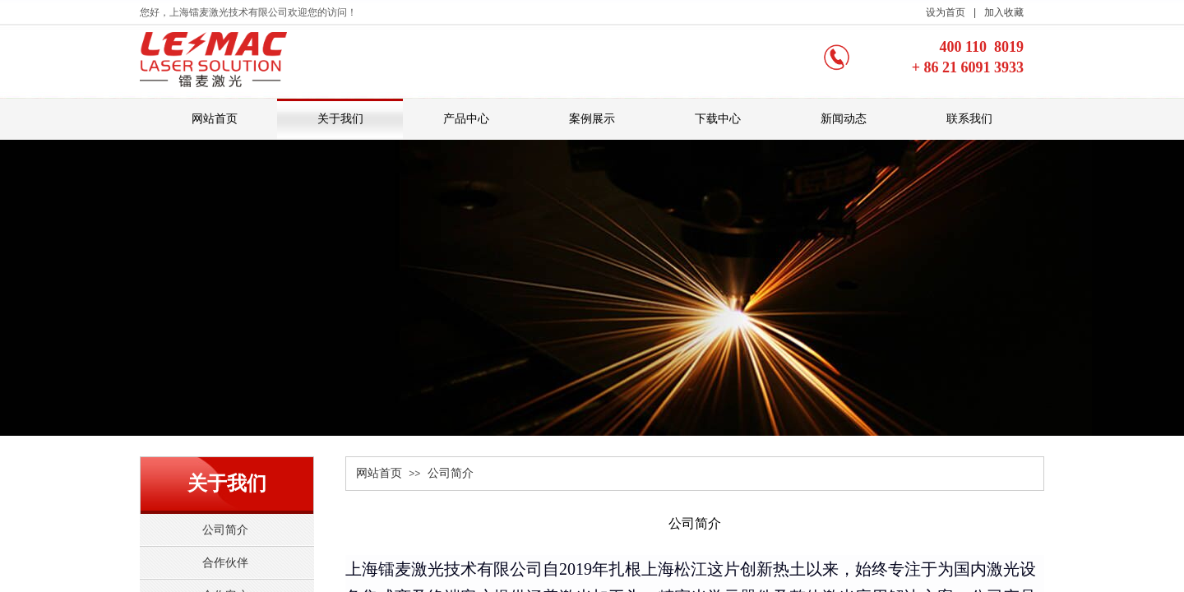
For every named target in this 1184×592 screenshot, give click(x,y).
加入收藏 (1004, 12)
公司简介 (451, 473)
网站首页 (379, 473)
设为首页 (945, 12)
